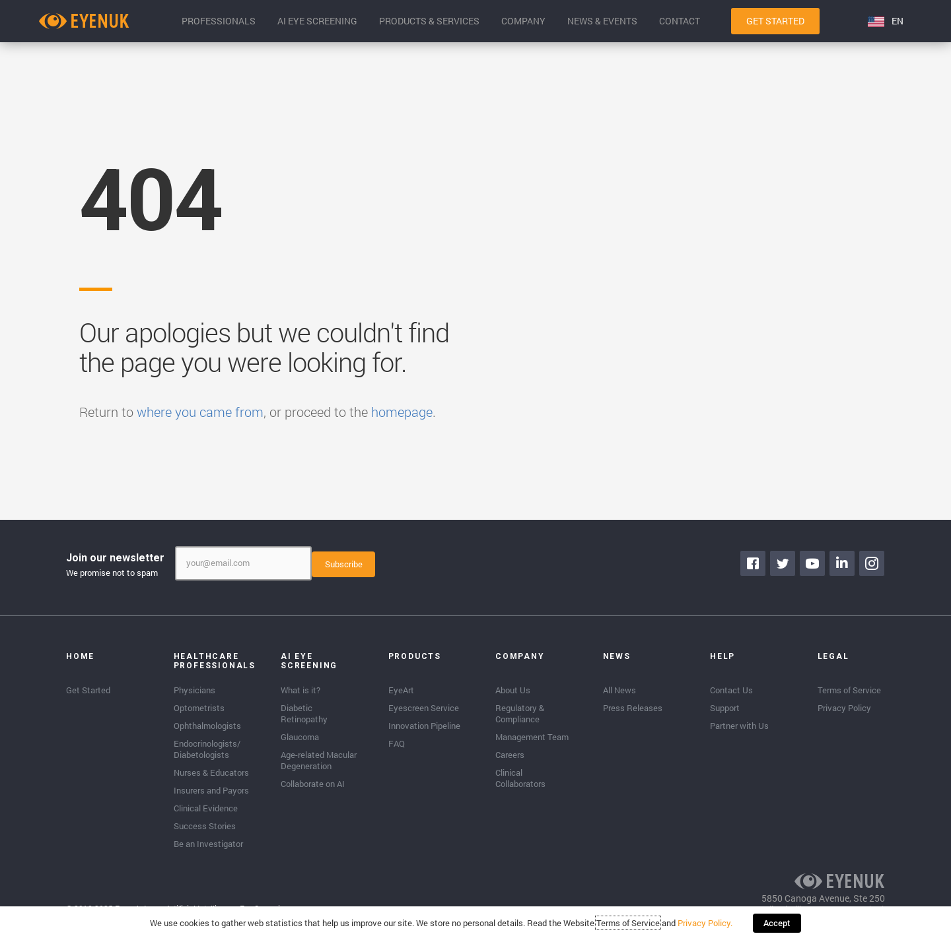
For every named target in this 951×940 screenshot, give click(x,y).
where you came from (200, 411)
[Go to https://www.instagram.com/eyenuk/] (872, 563)
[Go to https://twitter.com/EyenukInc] (782, 563)
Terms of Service (628, 923)
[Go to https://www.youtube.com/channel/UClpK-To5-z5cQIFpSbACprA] (812, 563)
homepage (402, 411)
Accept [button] (777, 923)
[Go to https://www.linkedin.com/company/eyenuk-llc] (842, 563)
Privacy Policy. (705, 923)
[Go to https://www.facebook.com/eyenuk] (753, 563)
